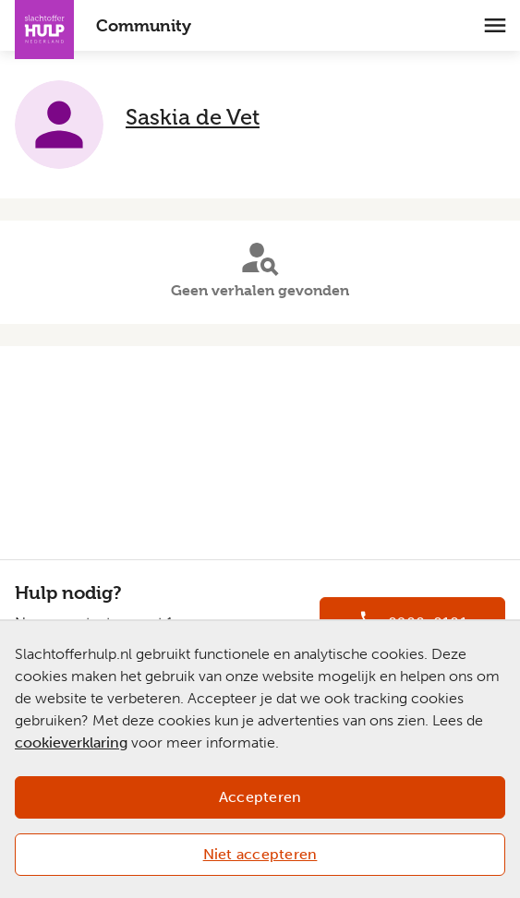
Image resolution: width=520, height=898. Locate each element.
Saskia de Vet (193, 116)
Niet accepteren (260, 854)
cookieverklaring (71, 742)
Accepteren (260, 797)
